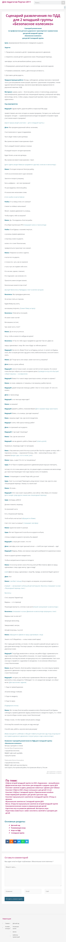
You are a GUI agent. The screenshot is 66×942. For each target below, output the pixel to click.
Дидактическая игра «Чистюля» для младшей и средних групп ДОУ (32, 785)
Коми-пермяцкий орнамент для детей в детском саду (26, 795)
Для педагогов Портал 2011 (16, 1)
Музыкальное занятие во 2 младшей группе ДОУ (25, 801)
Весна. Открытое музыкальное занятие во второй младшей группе (32, 804)
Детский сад (15, 825)
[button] (65, 7)
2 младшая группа (17, 833)
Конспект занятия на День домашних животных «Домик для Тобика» (33, 788)
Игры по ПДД (15, 830)
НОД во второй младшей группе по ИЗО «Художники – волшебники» (33, 783)
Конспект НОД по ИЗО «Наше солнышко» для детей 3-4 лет (29, 790)
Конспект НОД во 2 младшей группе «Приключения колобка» (30, 792)
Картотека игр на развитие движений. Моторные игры (27, 808)
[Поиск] (63, 3)
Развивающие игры (18, 828)
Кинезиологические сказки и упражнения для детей (26, 806)
